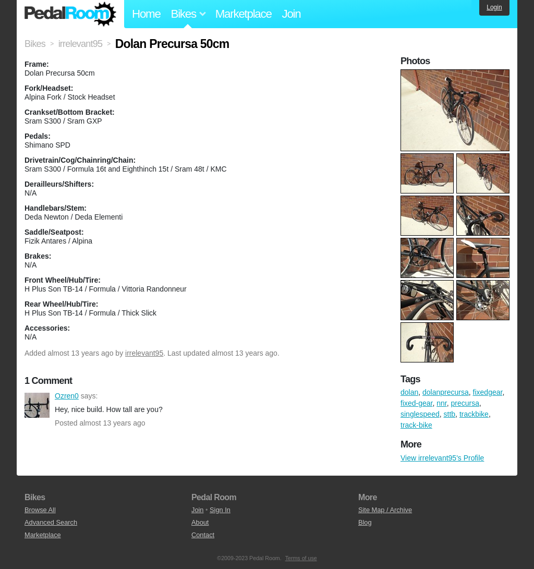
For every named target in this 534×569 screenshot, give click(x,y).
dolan (409, 392)
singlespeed (420, 414)
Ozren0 (37, 405)
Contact (202, 535)
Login (494, 7)
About (200, 522)
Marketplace (243, 13)
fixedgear (488, 392)
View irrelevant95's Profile (442, 458)
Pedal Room (70, 14)
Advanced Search (51, 522)
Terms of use (301, 558)
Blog (365, 522)
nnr (441, 403)
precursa (465, 403)
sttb (450, 414)
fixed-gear (416, 403)
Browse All (40, 510)
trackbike (474, 414)
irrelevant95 (144, 353)
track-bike (416, 425)
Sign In (220, 510)
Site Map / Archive (385, 510)
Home (146, 13)
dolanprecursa (445, 392)
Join (291, 13)
